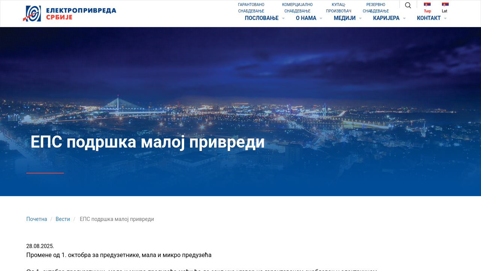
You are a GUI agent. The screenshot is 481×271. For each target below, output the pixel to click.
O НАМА (309, 18)
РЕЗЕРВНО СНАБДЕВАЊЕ (376, 8)
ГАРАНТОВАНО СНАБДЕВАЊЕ (251, 8)
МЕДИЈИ (348, 18)
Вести (63, 219)
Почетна (36, 219)
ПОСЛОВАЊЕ (265, 18)
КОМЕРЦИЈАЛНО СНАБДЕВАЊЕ (297, 8)
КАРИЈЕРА (389, 18)
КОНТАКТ (432, 18)
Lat (445, 8)
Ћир (427, 8)
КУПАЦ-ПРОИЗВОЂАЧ (338, 8)
